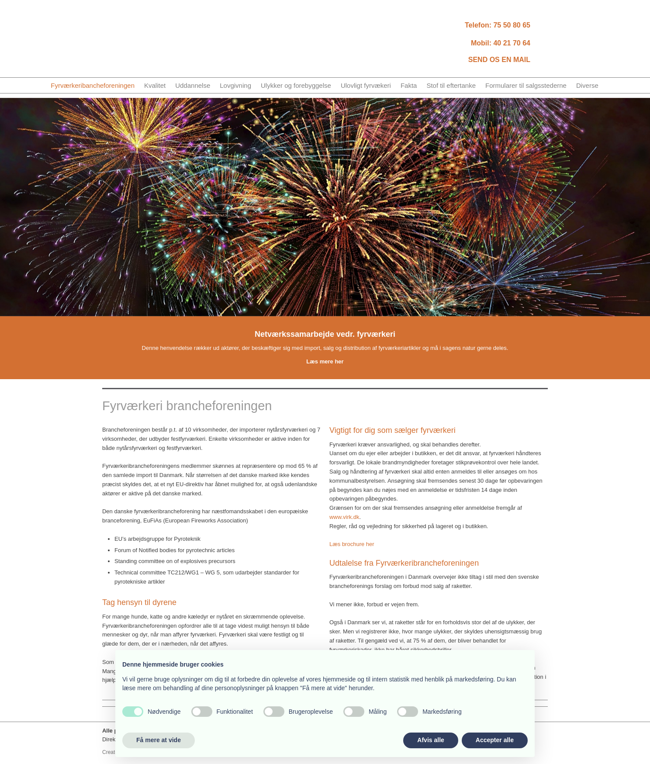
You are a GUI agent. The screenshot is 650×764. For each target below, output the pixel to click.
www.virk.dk (344, 517)
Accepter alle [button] (495, 739)
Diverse (587, 85)
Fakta (409, 85)
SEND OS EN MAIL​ (499, 59)
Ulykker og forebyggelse (296, 85)
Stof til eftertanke (451, 85)
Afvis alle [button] (430, 739)
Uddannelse (192, 85)
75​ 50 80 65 (511, 25)
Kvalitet (155, 85)
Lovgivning (235, 85)
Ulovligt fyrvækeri (366, 85)
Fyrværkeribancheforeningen (93, 85)
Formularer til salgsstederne (526, 85)
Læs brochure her (351, 544)
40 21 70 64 (511, 43)
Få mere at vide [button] (158, 739)
